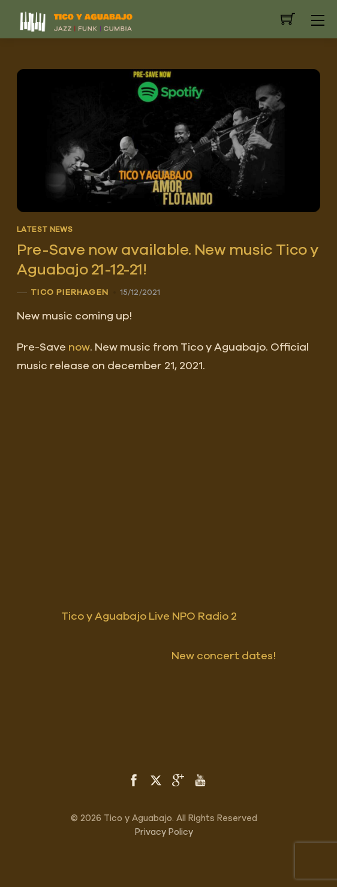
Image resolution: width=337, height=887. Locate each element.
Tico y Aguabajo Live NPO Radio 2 (127, 616)
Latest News (45, 230)
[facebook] (133, 779)
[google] (178, 779)
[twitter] (156, 779)
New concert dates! (245, 656)
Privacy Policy (164, 832)
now (79, 347)
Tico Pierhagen (70, 292)
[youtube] (200, 779)
